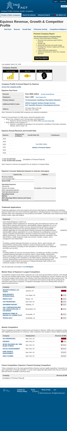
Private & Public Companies (10, 15)
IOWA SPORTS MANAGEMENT (8, 352)
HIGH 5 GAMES (8, 356)
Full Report (29, 267)
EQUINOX (6, 341)
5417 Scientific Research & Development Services (42, 105)
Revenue (17, 29)
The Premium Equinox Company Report (47, 36)
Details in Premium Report (41, 147)
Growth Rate (26, 29)
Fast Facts (7, 29)
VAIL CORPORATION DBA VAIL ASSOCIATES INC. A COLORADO (12, 309)
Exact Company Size (41, 97)
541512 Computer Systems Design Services (40, 103)
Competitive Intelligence (58, 29)
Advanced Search (44, 15)
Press (33, 390)
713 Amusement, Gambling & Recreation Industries (43, 100)
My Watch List (60, 15)
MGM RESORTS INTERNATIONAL (8, 295)
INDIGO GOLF (7, 299)
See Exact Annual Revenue (47, 94)
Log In (56, 1)
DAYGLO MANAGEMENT (11, 349)
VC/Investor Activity (40, 29)
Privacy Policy (22, 391)
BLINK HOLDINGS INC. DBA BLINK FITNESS (12, 345)
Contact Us (21, 390)
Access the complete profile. (11, 87)
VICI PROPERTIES (9, 302)
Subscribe (63, 1)
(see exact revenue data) (48, 121)
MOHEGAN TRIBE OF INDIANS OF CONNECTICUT (12, 314)
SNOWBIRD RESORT (10, 304)
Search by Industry (29, 15)
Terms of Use (46, 390)
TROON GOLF (7, 318)
